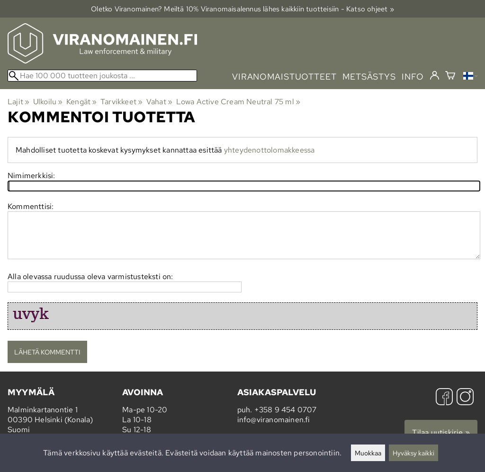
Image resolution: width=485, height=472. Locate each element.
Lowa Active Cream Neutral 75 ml (238, 102)
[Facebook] (444, 398)
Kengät (81, 102)
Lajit (18, 102)
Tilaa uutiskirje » (441, 432)
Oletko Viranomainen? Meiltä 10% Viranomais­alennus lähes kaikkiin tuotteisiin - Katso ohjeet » (242, 8)
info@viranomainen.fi (273, 420)
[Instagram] (465, 398)
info (413, 76)
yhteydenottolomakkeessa (269, 150)
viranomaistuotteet (284, 76)
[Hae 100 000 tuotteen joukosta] (102, 76)
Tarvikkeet (121, 102)
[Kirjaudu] (435, 76)
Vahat (159, 102)
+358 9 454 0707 (285, 410)
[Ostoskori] (450, 76)
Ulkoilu (48, 102)
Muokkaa (368, 452)
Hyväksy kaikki (413, 452)
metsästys (369, 76)
